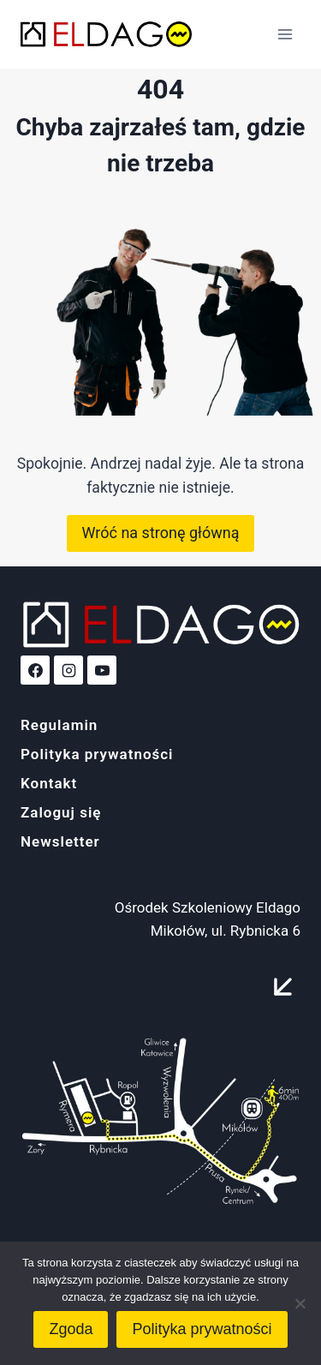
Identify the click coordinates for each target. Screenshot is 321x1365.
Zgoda (70, 1329)
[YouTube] (101, 670)
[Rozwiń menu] (284, 34)
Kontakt (49, 783)
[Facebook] (35, 670)
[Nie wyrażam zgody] (299, 1303)
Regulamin (59, 724)
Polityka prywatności (97, 754)
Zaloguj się (61, 812)
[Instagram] (68, 670)
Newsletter (60, 841)
